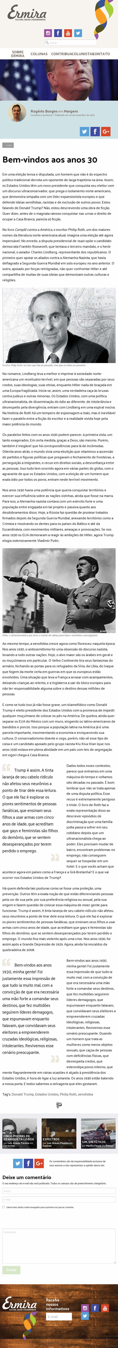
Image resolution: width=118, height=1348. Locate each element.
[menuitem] (18, 53)
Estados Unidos (47, 1094)
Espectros (51, 1139)
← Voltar (8, 145)
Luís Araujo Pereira (18, 1143)
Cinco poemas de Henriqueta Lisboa (18, 1137)
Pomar (109, 1145)
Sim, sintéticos (94, 1141)
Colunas (39, 53)
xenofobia (85, 1094)
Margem (71, 110)
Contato (101, 53)
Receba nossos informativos (59, 1309)
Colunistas (81, 53)
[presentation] (26, 1219)
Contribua (60, 53)
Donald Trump (23, 1094)
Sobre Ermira (17, 53)
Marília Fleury (93, 1145)
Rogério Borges (44, 110)
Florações (9, 1145)
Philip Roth (68, 1094)
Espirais (47, 1145)
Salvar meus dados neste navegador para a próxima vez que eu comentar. (40, 1207)
